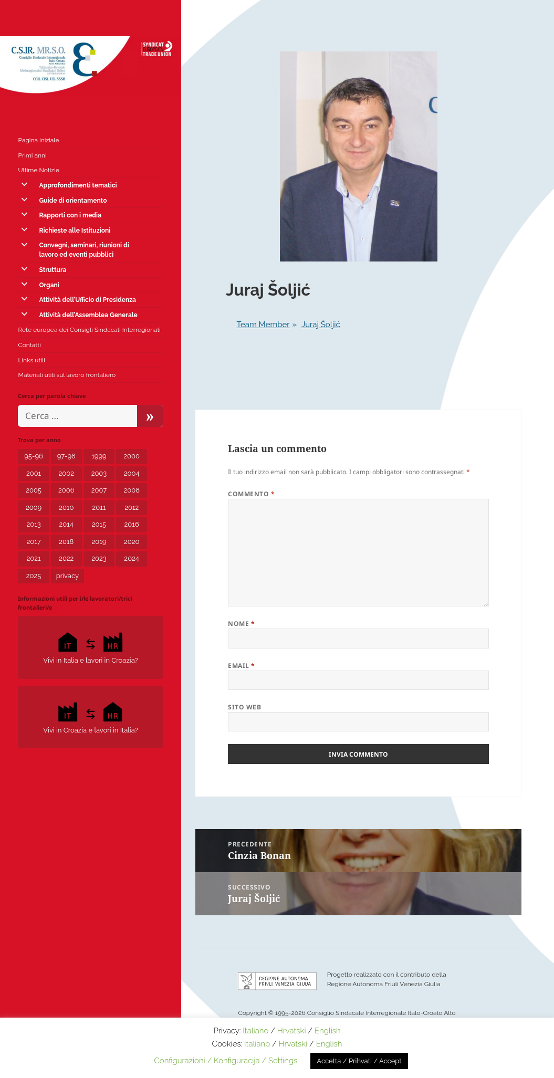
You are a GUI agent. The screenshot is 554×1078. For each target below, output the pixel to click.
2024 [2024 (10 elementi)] (131, 558)
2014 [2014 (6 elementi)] (66, 524)
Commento (251, 493)
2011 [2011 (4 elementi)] (99, 507)
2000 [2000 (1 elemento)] (131, 456)
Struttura (52, 270)
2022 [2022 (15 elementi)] (66, 558)
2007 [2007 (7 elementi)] (99, 490)
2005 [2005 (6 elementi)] (33, 490)
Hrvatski (291, 1030)
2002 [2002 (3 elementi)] (66, 473)
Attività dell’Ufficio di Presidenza (87, 299)
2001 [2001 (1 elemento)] (33, 473)
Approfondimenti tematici (78, 185)
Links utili (31, 360)
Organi (49, 285)
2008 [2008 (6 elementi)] (131, 490)
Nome (241, 623)
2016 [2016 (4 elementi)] (131, 524)
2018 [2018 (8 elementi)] (66, 542)
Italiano (255, 1030)
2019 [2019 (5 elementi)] (99, 542)
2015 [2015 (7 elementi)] (99, 524)
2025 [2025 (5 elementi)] (33, 576)
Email (241, 665)
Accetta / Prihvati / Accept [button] (359, 1061)
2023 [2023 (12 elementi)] (98, 558)
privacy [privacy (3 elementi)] (67, 576)
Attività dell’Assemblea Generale (88, 315)
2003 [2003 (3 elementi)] (99, 473)
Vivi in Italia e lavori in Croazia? (90, 646)
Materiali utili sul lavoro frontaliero (67, 375)
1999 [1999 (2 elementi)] (98, 456)
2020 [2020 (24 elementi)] (131, 542)
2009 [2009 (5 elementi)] (33, 507)
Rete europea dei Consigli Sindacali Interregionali (89, 329)
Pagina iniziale (38, 140)
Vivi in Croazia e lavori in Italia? (90, 716)
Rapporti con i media (70, 215)
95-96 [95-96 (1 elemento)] (33, 456)
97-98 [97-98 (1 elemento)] (66, 456)
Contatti (29, 345)
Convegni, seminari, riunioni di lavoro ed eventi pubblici (84, 250)
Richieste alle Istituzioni (74, 230)
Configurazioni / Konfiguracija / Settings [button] (225, 1060)
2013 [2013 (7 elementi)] (33, 524)
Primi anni (32, 155)
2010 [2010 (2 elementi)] (66, 507)
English (328, 1030)
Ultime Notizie (38, 170)
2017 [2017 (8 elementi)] (33, 542)
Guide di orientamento (73, 200)
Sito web (244, 707)
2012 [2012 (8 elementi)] (131, 507)
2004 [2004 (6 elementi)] (132, 473)
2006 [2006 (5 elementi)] (66, 490)
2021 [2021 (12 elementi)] (34, 558)
